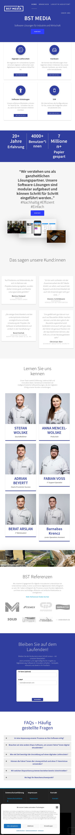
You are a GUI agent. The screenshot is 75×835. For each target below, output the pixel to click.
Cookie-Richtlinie (20, 830)
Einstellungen (48, 826)
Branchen (44, 4)
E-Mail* (20, 679)
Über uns (65, 13)
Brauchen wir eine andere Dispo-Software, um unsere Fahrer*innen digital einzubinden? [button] (37, 746)
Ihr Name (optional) (24, 671)
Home (34, 4)
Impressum (41, 830)
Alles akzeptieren (12, 826)
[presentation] (33, 691)
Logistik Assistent (60, 4)
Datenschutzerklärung (31, 830)
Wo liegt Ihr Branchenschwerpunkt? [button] (29, 777)
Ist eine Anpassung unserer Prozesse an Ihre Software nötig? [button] (34, 738)
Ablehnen (30, 826)
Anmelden (37, 699)
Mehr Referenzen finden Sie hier (37, 597)
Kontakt (37, 31)
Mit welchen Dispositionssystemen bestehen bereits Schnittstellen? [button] (36, 770)
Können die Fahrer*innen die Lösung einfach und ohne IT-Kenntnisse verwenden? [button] (36, 762)
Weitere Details (21, 75)
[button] (57, 807)
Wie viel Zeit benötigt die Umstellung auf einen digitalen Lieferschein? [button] (36, 754)
